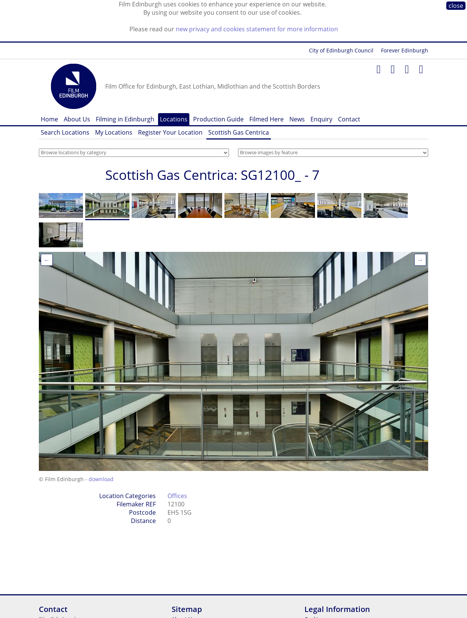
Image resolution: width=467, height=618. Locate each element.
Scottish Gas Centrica (238, 132)
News (297, 119)
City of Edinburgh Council (341, 50)
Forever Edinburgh (404, 50)
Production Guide (218, 119)
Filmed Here (266, 119)
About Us (77, 119)
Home (49, 119)
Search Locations (65, 132)
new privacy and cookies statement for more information (257, 29)
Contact (349, 119)
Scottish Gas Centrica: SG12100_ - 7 (212, 175)
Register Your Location (170, 132)
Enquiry (321, 119)
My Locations (113, 132)
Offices (177, 496)
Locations (173, 119)
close (456, 6)
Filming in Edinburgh (125, 119)
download (101, 479)
